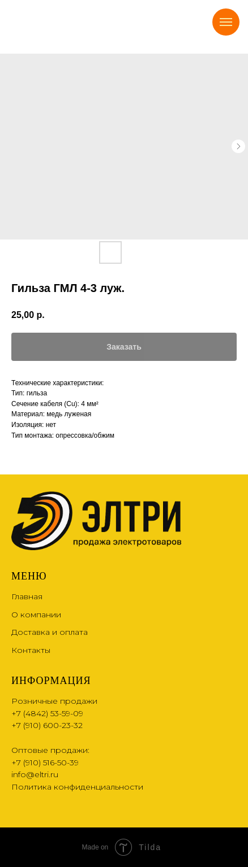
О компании (36, 614)
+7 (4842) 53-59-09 (47, 713)
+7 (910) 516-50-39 (45, 762)
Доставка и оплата (49, 632)
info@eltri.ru (34, 774)
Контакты (30, 650)
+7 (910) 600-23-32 (47, 725)
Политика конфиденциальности (77, 787)
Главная (26, 596)
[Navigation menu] (226, 22)
